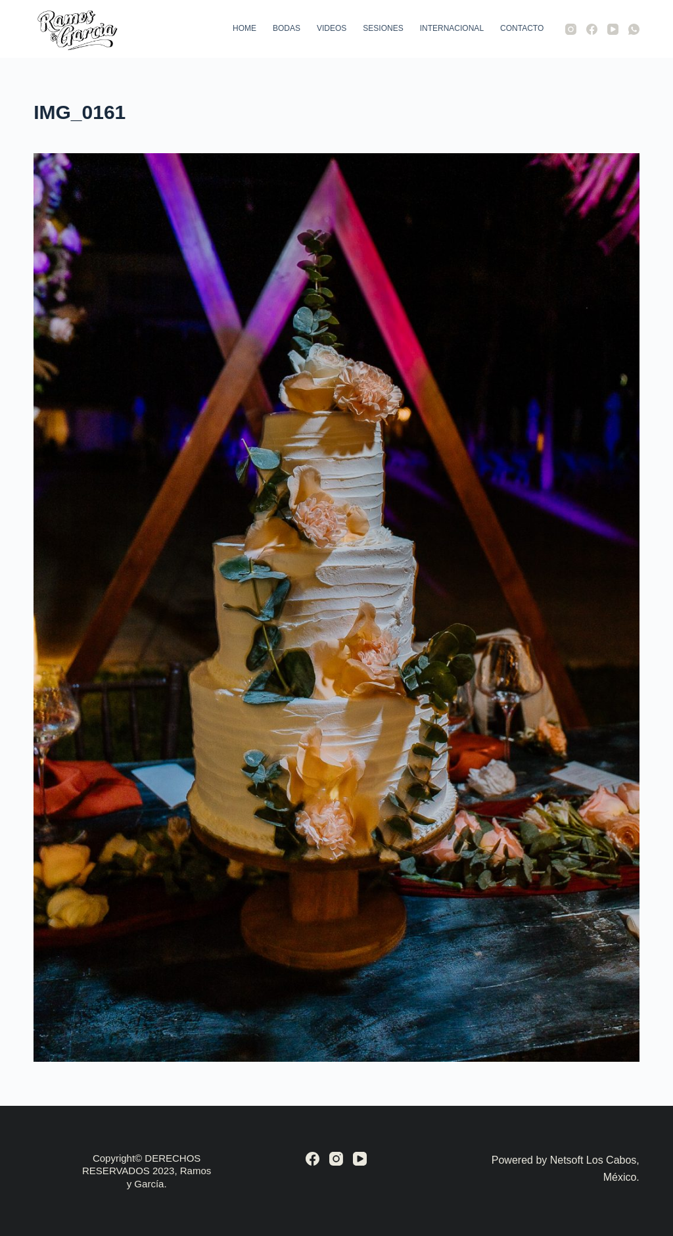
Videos (331, 28)
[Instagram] (570, 29)
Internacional (452, 28)
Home (244, 28)
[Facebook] (591, 29)
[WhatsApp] (633, 29)
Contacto (522, 28)
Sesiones (383, 28)
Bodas (286, 28)
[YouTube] (612, 29)
